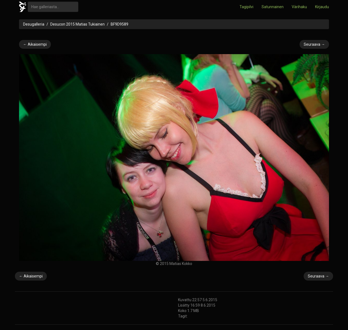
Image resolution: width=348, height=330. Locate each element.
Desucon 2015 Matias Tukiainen (77, 24)
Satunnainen (273, 7)
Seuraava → (314, 44)
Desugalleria (33, 24)
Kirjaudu (322, 7)
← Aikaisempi (35, 44)
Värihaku (299, 7)
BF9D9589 (119, 24)
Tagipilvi (246, 7)
